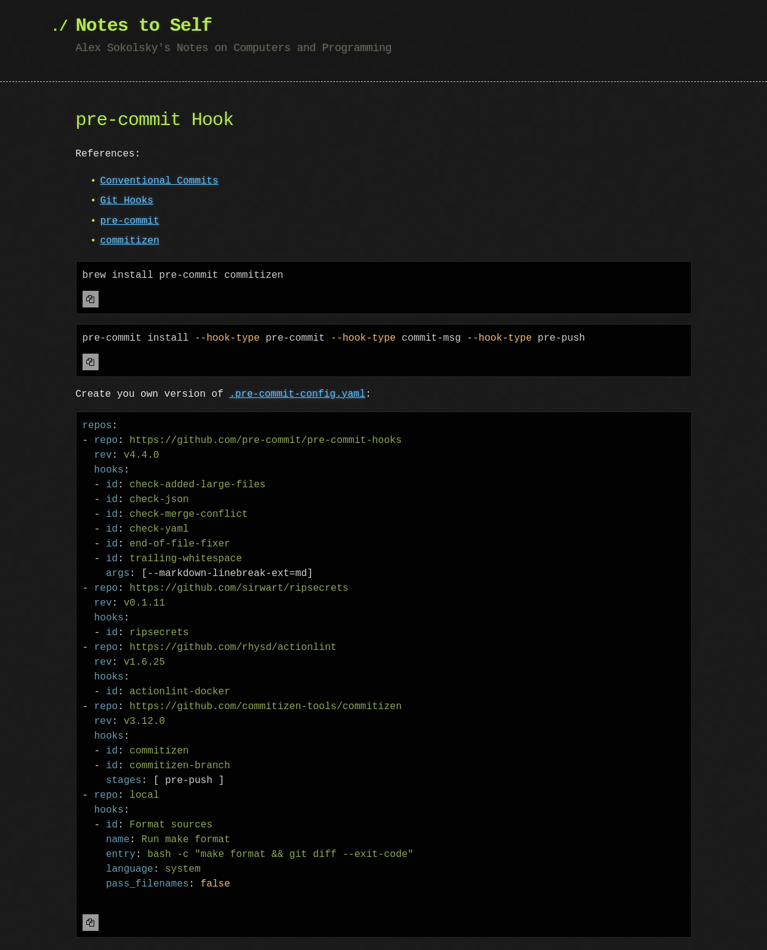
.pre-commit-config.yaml (297, 394)
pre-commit (130, 221)
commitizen (130, 241)
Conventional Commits (159, 181)
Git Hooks (126, 201)
